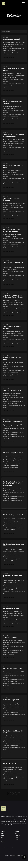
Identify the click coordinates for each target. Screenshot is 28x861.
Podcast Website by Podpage (18, 855)
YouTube (17, 831)
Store (2, 839)
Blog (2, 837)
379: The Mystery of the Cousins (13, 515)
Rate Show (17, 835)
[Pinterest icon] (12, 847)
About (2, 835)
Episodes (3, 831)
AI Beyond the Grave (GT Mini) (13, 421)
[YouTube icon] (7, 847)
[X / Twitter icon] (10, 847)
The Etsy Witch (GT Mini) (11, 608)
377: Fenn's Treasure (10, 637)
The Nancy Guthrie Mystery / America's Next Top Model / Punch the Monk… (12, 484)
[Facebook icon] (4, 847)
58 (15, 793)
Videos (2, 833)
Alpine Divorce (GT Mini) (11, 39)
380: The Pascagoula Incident (13, 453)
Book (16, 833)
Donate (16, 839)
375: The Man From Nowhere (12, 764)
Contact (16, 837)
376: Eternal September (11, 700)
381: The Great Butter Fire (12, 390)
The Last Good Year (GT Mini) (12, 668)
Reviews (3, 841)
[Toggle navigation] (23, 3)
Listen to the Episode (8, 57)
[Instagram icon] (2, 847)
